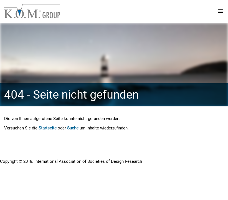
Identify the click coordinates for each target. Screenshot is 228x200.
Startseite (48, 128)
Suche (72, 128)
